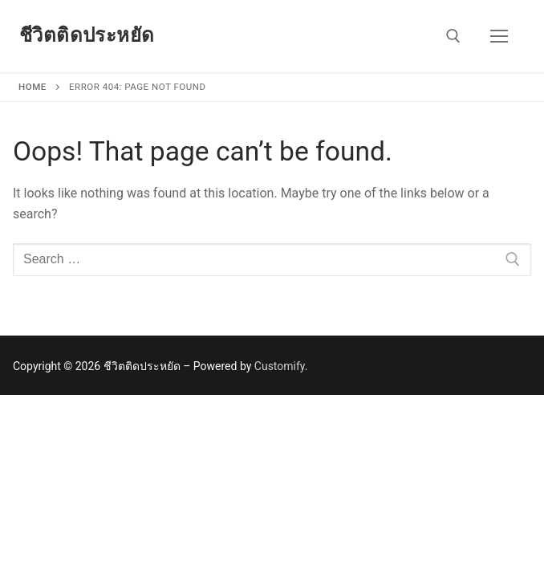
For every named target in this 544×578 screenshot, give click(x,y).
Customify (279, 366)
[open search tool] (453, 36)
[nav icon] (499, 36)
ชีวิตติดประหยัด (86, 35)
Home (32, 86)
